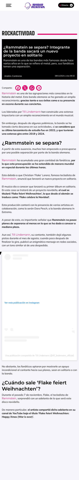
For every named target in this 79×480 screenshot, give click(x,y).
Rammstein (9, 93)
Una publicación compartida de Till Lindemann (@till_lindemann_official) (39, 355)
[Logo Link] (36, 5)
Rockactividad (18, 33)
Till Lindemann (31, 111)
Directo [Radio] (66, 5)
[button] (8, 5)
